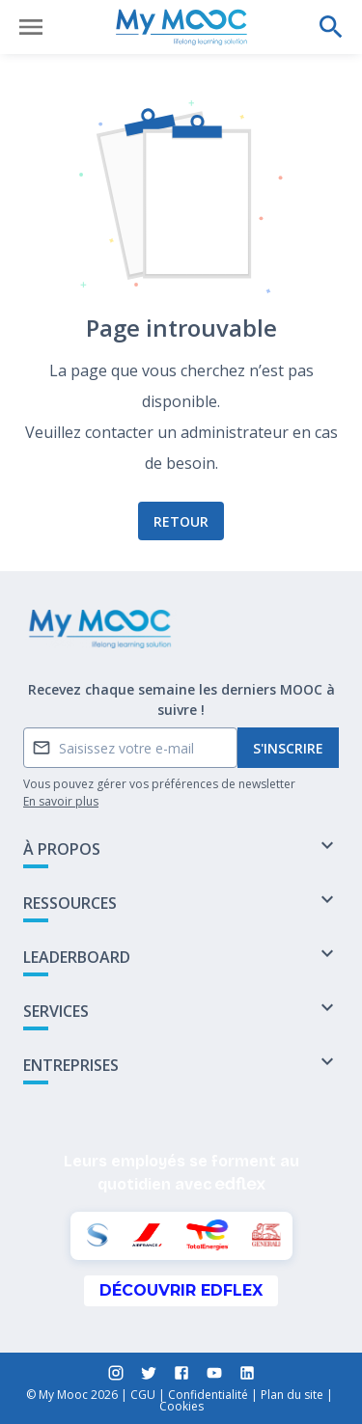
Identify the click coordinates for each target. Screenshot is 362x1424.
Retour (181, 521)
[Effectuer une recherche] (331, 27)
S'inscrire (288, 748)
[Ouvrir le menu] (30, 27)
